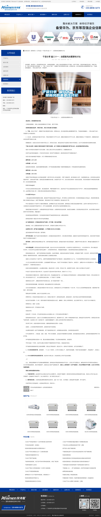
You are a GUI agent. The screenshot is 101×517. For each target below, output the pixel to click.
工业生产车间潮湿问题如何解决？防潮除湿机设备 (75, 441)
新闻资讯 (78, 14)
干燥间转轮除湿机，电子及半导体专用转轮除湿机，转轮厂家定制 (41, 461)
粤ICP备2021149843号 (58, 515)
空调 (42, 287)
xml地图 (98, 1)
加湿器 (56, 179)
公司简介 (74, 1)
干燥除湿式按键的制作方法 (32, 455)
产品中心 (19, 14)
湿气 (74, 131)
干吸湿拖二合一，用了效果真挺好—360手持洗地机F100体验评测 (79, 468)
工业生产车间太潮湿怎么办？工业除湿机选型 (36, 451)
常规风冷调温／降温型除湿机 (70, 474)
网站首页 (7, 14)
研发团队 (82, 1)
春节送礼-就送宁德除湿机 (69, 448)
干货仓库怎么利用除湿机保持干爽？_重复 (73, 445)
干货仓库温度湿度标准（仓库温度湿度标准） (41, 387)
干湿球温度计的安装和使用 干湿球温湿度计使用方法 (76, 464)
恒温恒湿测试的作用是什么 (32, 478)
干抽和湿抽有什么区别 (31, 464)
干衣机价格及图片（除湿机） (32, 445)
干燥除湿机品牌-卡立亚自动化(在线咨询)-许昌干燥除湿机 (77, 451)
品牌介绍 (66, 14)
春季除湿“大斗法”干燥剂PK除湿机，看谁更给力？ (37, 474)
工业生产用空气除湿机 (31, 458)
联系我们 (90, 14)
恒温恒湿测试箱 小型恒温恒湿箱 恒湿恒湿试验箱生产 (76, 461)
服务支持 (54, 14)
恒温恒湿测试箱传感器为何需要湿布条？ (35, 448)
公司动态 (39, 50)
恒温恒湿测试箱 (67, 455)
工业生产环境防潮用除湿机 (32, 471)
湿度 (27, 177)
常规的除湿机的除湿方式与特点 (33, 481)
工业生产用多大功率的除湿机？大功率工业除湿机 (37, 468)
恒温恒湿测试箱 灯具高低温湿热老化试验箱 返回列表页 (77, 458)
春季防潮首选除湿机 (68, 471)
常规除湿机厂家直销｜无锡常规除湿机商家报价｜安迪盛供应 (78, 478)
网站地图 (90, 1)
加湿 (86, 179)
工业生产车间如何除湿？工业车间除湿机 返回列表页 (38, 441)
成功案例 (42, 14)
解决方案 (30, 14)
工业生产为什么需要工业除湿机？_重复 (73, 481)
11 (54, 247)
